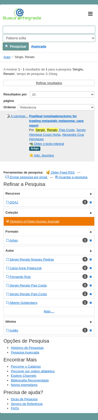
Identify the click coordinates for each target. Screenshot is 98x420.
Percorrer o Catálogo (26, 366)
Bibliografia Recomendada (30, 380)
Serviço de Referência (27, 404)
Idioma (10, 321)
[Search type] (49, 38)
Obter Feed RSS (60, 172)
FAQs (15, 408)
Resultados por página (15, 97)
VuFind (10, 14)
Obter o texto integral (46, 144)
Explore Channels (23, 375)
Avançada (38, 46)
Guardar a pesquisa (71, 177)
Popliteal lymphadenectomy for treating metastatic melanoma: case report (56, 120)
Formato (11, 231)
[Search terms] (49, 30)
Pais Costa (54, 130)
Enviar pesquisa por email (26, 177)
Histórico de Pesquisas (27, 348)
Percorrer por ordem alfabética (32, 371)
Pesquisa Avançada (25, 352)
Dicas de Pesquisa (24, 399)
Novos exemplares (24, 385)
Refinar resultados (49, 83)
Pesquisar (15, 46)
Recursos (12, 193)
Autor (7, 57)
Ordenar (9, 107)
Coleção (11, 212)
